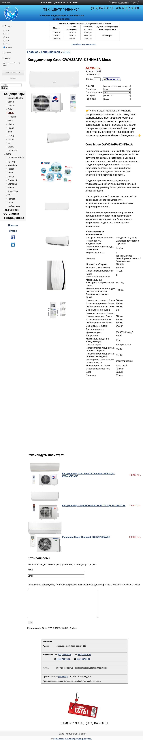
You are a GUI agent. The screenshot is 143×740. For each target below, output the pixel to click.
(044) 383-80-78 (64, 655)
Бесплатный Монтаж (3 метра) (11, 64)
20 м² (6, 30)
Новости (13, 225)
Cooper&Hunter (15, 98)
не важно (7, 47)
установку (62, 677)
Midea (10, 146)
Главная (6, 2)
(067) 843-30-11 (84, 655)
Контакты (72, 2)
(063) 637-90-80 (83, 659)
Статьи (13, 231)
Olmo (10, 172)
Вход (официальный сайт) (72, 734)
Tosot (10, 202)
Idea (9, 131)
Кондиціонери (14, 94)
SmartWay (12, 191)
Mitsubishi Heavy (15, 157)
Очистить (13, 78)
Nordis (10, 169)
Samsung (12, 184)
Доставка (59, 2)
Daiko (10, 109)
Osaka (10, 176)
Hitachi (10, 124)
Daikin (10, 101)
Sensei (10, 187)
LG (8, 143)
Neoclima (12, 165)
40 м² (6, 40)
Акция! (13, 116)
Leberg (10, 135)
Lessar (10, 139)
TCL (9, 195)
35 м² (6, 37)
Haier (10, 120)
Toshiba (11, 199)
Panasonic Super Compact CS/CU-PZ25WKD (86, 537)
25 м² (6, 34)
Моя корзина (120, 2)
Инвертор (7, 52)
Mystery (11, 161)
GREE (10, 113)
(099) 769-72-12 (63, 659)
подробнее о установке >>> (84, 44)
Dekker (10, 105)
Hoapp (10, 128)
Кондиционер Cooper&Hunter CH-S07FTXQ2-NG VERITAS (93, 505)
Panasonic (12, 180)
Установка (46, 2)
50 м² (6, 44)
